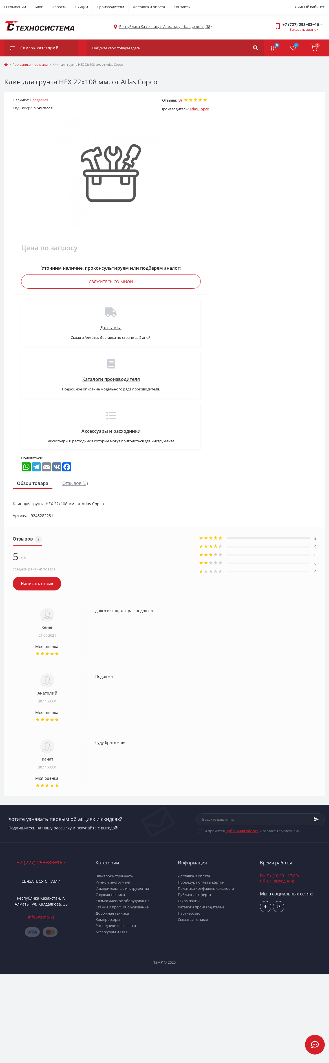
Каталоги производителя (111, 379)
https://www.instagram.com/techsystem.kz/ (278, 906)
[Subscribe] (316, 819)
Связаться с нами (41, 881)
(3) (180, 100)
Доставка (111, 327)
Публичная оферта (242, 830)
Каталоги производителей (201, 907)
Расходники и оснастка (30, 64)
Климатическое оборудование (122, 900)
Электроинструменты (115, 875)
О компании (15, 6)
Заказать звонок (304, 29)
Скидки (81, 6)
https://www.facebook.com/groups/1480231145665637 (265, 906)
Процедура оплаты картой (201, 882)
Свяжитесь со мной (111, 281)
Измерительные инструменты (122, 888)
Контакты (182, 6)
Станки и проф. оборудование (122, 907)
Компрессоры (108, 919)
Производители (110, 6)
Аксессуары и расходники (111, 431)
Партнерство (189, 913)
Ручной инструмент (113, 882)
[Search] (256, 47)
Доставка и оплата (149, 6)
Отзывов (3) (75, 483)
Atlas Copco (199, 108)
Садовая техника (110, 894)
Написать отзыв (37, 583)
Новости (59, 6)
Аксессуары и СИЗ (111, 931)
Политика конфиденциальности (206, 888)
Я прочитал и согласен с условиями (253, 831)
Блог (39, 6)
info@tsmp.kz (41, 917)
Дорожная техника (112, 913)
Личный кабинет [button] (309, 6)
